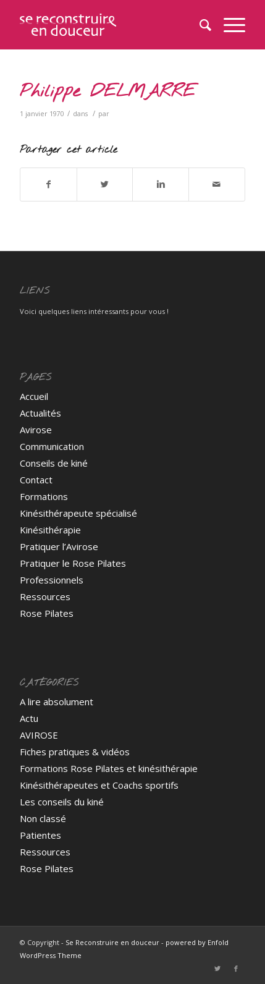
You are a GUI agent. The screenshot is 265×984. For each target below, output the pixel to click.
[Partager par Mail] (217, 184)
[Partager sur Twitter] (105, 184)
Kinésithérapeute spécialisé (78, 513)
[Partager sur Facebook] (48, 184)
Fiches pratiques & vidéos (75, 751)
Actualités (40, 413)
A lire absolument (56, 701)
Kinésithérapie (50, 530)
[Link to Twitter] (217, 968)
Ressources (45, 596)
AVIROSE (39, 735)
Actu (29, 718)
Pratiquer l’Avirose (59, 546)
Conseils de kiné (54, 463)
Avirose (36, 429)
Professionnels (51, 580)
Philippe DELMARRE (107, 91)
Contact (36, 479)
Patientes (40, 835)
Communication (52, 446)
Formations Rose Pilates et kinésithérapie (109, 768)
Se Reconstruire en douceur (112, 942)
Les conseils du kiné (62, 801)
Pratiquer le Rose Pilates (73, 563)
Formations (44, 496)
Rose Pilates (47, 613)
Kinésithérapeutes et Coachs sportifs (99, 785)
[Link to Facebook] (236, 968)
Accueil (34, 396)
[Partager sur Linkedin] (160, 184)
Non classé (43, 818)
